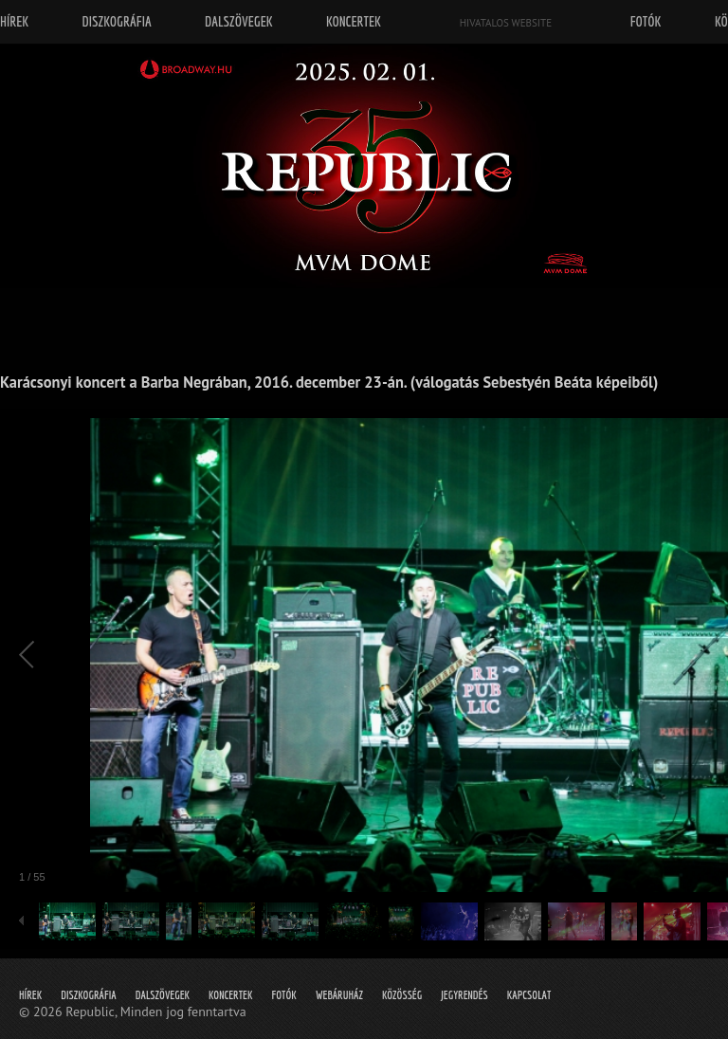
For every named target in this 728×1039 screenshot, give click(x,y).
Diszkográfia (89, 995)
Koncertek (230, 995)
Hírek (30, 995)
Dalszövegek (163, 995)
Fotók (284, 995)
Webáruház (339, 995)
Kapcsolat (529, 995)
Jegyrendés (464, 995)
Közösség (402, 995)
